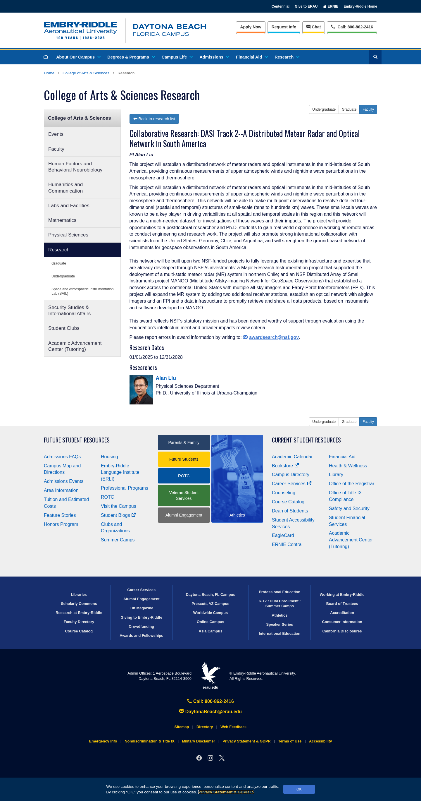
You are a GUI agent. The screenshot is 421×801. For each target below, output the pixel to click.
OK (298, 789)
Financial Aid (251, 57)
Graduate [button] (349, 109)
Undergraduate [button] (324, 109)
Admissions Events (63, 481)
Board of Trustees (342, 603)
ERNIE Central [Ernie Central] (287, 544)
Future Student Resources (77, 440)
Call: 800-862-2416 (210, 701)
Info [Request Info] (284, 27)
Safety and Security (349, 508)
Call (352, 26)
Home (49, 73)
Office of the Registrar (351, 483)
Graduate (58, 263)
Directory (204, 727)
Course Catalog (288, 501)
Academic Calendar (292, 456)
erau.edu (210, 676)
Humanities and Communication (65, 187)
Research (287, 57)
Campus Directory (290, 474)
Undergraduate (63, 276)
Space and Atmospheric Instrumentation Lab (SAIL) (82, 291)
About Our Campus (78, 57)
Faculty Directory (79, 622)
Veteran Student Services (184, 495)
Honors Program (61, 524)
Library (336, 474)
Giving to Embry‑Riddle (141, 617)
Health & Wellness (348, 465)
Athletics (279, 615)
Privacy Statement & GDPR (226, 792)
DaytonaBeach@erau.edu (210, 711)
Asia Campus (210, 631)
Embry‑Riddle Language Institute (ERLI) (120, 472)
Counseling (283, 492)
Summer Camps (118, 539)
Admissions (214, 57)
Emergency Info (103, 741)
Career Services (292, 483)
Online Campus (210, 622)
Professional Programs (124, 488)
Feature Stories (60, 515)
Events (55, 134)
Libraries (79, 594)
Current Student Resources (306, 440)
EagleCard (283, 535)
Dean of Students (290, 510)
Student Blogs (118, 515)
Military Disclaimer (198, 741)
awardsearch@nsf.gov (271, 337)
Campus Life (177, 57)
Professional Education (279, 592)
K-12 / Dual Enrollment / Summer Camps (279, 603)
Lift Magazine (141, 608)
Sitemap (182, 727)
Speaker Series (279, 624)
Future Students (184, 459)
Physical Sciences (68, 235)
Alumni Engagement (183, 515)
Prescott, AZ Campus (211, 603)
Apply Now (250, 27)
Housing (109, 456)
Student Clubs (64, 328)
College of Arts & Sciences (86, 73)
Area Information (61, 490)
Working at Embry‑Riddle (342, 594)
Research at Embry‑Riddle (79, 612)
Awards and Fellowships (141, 635)
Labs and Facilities (68, 205)
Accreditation (342, 612)
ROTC (107, 497)
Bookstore (285, 465)
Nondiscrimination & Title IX (149, 741)
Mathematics (62, 220)
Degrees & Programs (130, 57)
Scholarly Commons (79, 603)
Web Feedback (233, 727)
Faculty (56, 149)
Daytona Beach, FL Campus (210, 594)
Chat (313, 27)
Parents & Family (183, 442)
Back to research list (154, 118)
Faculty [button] (368, 109)
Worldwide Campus (210, 612)
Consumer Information (342, 622)
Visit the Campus (118, 506)
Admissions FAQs (62, 456)
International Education (279, 633)
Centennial (280, 6)
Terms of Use (289, 741)
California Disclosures (342, 631)
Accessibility (320, 741)
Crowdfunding (141, 626)
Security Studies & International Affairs (69, 310)
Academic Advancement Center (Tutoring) (74, 346)
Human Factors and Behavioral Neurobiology (75, 167)
